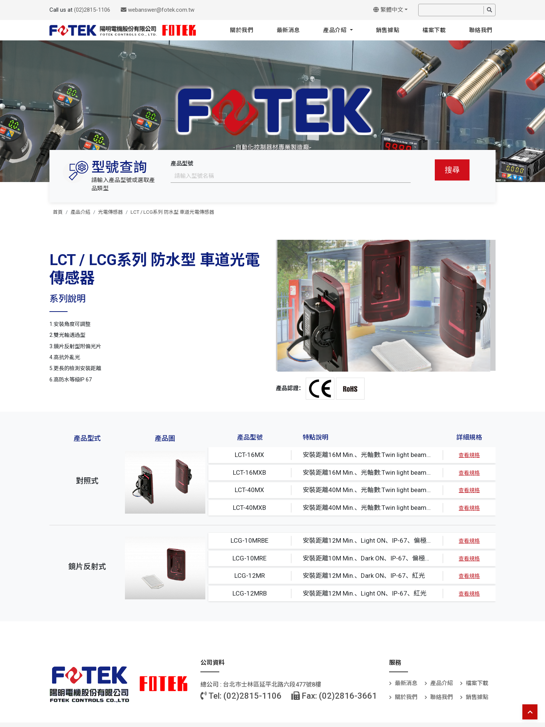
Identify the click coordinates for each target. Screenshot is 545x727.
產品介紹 (335, 30)
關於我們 (241, 30)
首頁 (58, 212)
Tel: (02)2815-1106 (241, 696)
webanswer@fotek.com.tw (157, 9)
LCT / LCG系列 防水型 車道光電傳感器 (172, 212)
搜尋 (452, 169)
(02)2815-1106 (92, 9)
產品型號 (182, 163)
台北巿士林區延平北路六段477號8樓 (272, 684)
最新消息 (288, 30)
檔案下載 (434, 30)
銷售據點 (387, 30)
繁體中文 (388, 9)
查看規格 (469, 455)
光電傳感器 (110, 212)
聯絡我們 (481, 30)
